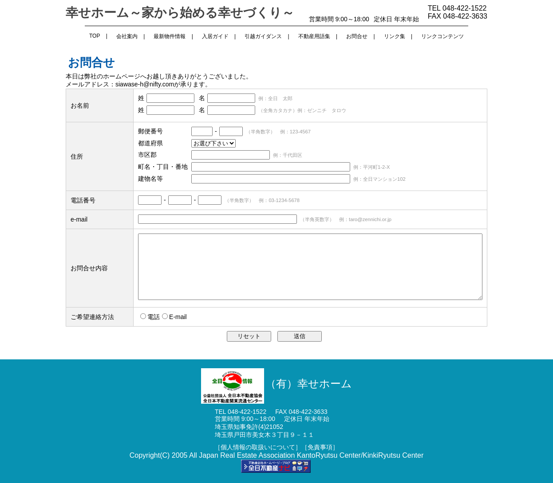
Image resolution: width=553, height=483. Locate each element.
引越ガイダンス (263, 36)
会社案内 (127, 36)
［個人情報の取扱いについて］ (257, 447)
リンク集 (394, 36)
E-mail (178, 316)
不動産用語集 (314, 36)
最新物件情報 (170, 36)
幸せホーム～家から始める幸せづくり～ (180, 12)
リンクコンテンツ (442, 36)
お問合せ (356, 36)
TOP (94, 36)
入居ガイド (215, 36)
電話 (153, 316)
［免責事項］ (320, 447)
